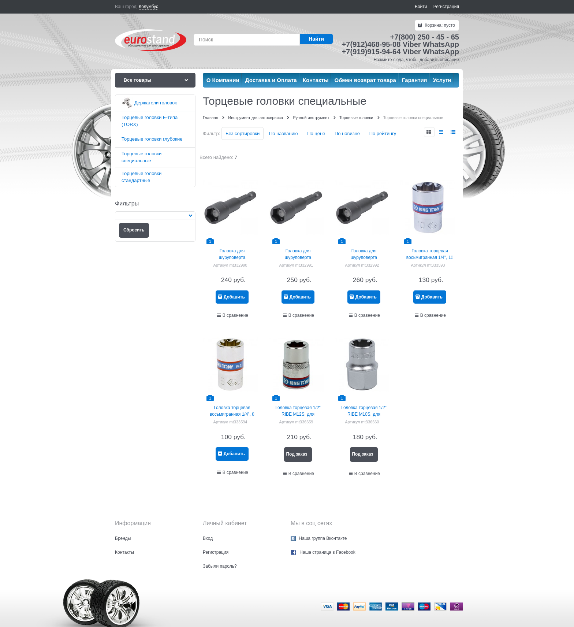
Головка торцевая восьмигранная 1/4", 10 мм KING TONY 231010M (430, 257)
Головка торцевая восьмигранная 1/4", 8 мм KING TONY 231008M (232, 414)
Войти (421, 6)
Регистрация (446, 6)
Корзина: (439, 25)
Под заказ (296, 454)
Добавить (234, 297)
